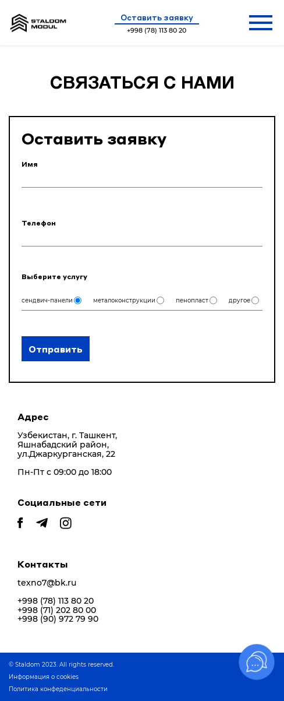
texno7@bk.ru (46, 583)
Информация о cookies (44, 677)
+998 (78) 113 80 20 (55, 601)
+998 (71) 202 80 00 (56, 610)
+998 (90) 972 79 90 (57, 619)
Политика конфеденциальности (58, 689)
